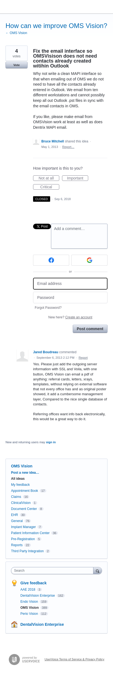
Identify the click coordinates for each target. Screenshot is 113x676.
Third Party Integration (27, 551)
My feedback (20, 485)
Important (77, 178)
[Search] (97, 570)
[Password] (70, 298)
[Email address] (70, 284)
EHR (14, 515)
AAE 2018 (28, 589)
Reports (17, 545)
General (17, 521)
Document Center (24, 509)
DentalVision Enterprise (38, 596)
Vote (16, 65)
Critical (49, 187)
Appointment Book (24, 491)
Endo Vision (29, 602)
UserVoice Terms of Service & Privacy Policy (74, 659)
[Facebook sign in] (51, 260)
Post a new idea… (25, 473)
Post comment (90, 329)
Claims (16, 497)
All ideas (18, 479)
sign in (51, 442)
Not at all (49, 178)
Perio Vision (29, 614)
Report (83, 357)
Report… (68, 146)
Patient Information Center (30, 533)
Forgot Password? (48, 308)
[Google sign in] (89, 260)
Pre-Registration (23, 539)
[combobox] (53, 571)
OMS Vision (22, 466)
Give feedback (33, 583)
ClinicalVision (21, 503)
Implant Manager (23, 527)
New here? (70, 317)
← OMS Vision (16, 33)
